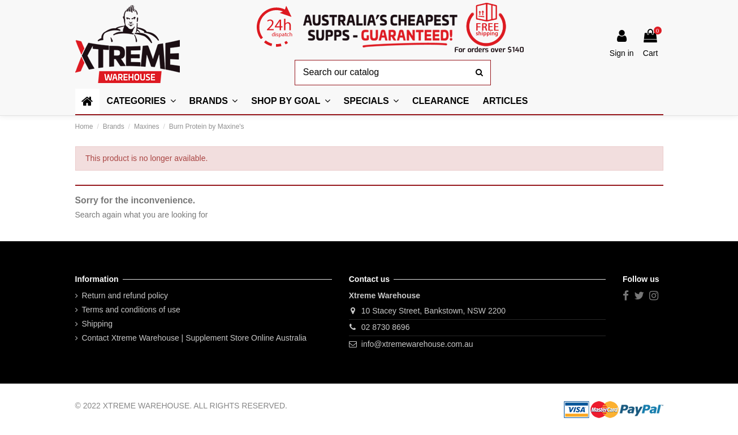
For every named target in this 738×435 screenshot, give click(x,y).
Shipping (97, 323)
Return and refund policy (125, 295)
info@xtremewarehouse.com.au (417, 344)
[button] (290, 101)
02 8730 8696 (385, 327)
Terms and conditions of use (131, 309)
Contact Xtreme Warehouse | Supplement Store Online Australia (194, 337)
